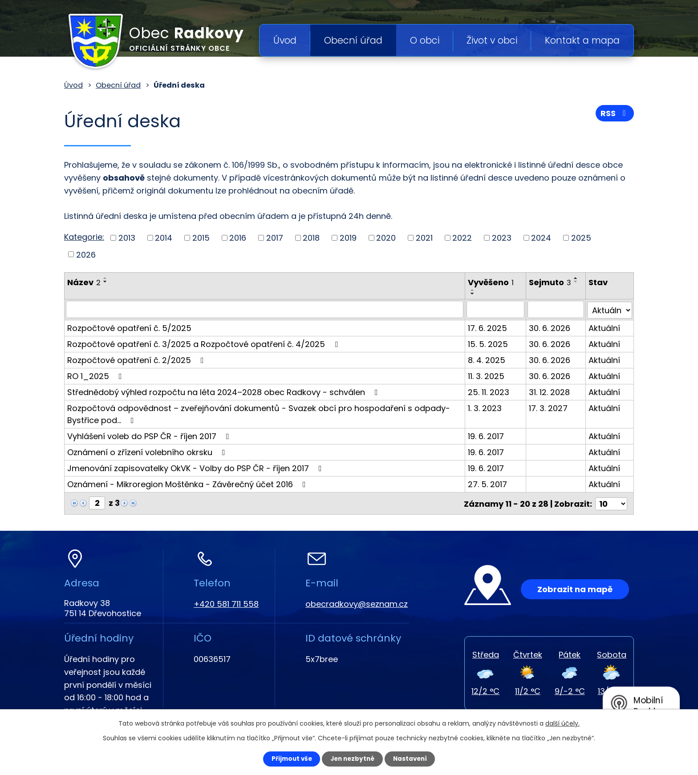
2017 (274, 237)
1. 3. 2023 (487, 407)
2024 (541, 237)
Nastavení (414, 758)
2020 (386, 237)
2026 (86, 254)
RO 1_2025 (96, 375)
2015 (201, 237)
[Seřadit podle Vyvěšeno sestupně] (475, 293)
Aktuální (605, 327)
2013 (126, 237)
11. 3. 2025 (488, 375)
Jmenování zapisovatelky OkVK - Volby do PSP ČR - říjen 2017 (196, 467)
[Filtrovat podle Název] (266, 309)
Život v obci (492, 40)
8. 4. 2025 (488, 359)
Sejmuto (552, 282)
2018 (311, 237)
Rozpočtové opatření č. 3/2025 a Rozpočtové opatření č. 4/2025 (204, 343)
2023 (501, 237)
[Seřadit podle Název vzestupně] (105, 278)
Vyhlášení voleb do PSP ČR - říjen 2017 (150, 435)
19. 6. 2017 (488, 435)
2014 (163, 237)
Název (84, 282)
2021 (424, 237)
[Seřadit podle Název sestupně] (105, 281)
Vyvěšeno (493, 282)
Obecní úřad (353, 40)
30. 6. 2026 (551, 327)
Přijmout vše (287, 758)
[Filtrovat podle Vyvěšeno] (498, 309)
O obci (424, 40)
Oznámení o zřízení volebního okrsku (148, 451)
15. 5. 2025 (490, 343)
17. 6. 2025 (489, 327)
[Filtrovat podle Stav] (610, 309)
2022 (462, 237)
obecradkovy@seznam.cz (356, 602)
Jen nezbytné (352, 758)
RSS (614, 114)
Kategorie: (84, 236)
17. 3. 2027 (550, 407)
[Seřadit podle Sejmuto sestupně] (578, 281)
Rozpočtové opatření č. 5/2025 (129, 327)
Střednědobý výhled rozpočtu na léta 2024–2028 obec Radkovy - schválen (224, 391)
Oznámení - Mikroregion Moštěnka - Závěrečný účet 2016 (188, 483)
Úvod (284, 40)
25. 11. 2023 (490, 391)
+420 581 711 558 (226, 602)
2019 (348, 237)
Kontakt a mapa (582, 40)
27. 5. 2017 (489, 483)
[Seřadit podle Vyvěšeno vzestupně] (475, 290)
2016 (237, 237)
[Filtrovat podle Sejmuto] (557, 309)
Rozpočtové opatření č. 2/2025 (137, 359)
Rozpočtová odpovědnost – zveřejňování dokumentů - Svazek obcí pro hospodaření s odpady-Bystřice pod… (258, 413)
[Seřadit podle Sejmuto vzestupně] (578, 278)
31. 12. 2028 (551, 391)
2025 (581, 237)
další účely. (562, 722)
